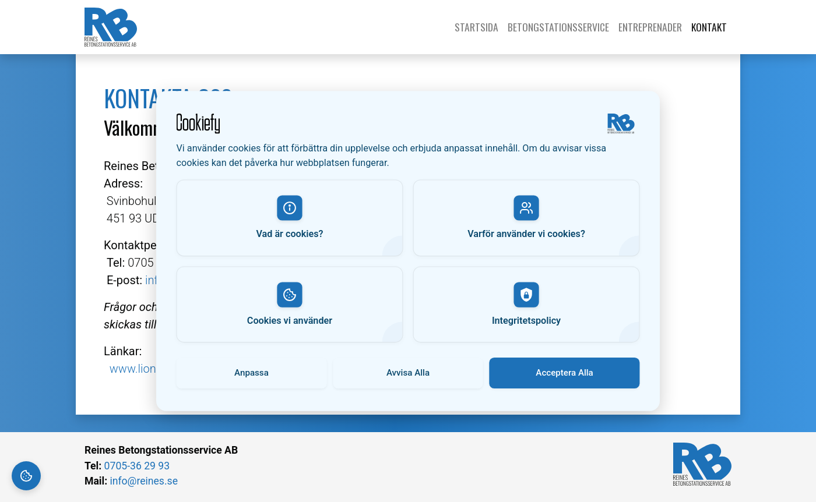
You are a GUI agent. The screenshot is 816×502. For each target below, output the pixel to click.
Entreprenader (650, 26)
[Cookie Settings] (26, 475)
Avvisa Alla (408, 372)
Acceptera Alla (564, 372)
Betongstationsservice (558, 26)
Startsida (479, 26)
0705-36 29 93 (137, 466)
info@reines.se (144, 481)
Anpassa (251, 372)
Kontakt (709, 26)
